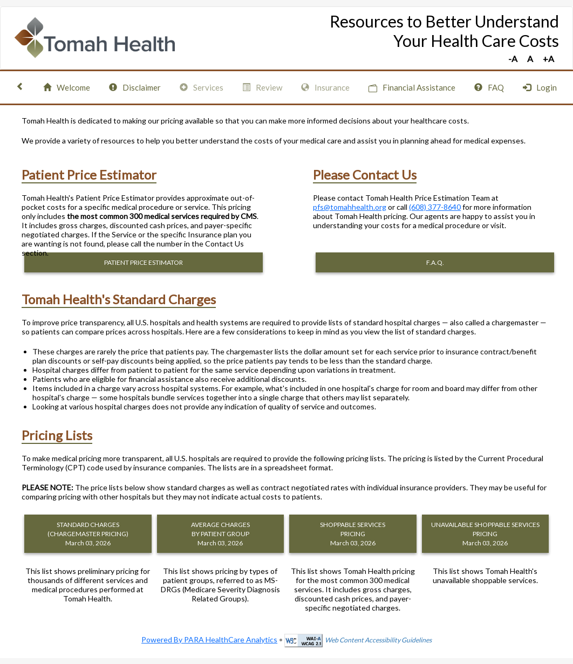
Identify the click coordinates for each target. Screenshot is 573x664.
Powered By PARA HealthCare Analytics (209, 639)
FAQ (489, 87)
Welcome (66, 87)
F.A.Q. (435, 262)
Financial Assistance (412, 88)
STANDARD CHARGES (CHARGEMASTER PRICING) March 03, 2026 (87, 534)
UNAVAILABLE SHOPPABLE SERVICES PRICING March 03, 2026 (485, 534)
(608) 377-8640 (435, 206)
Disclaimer (135, 87)
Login (540, 87)
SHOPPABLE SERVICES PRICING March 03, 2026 (352, 534)
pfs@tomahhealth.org (349, 206)
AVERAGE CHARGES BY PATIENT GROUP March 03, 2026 (220, 534)
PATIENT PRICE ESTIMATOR (143, 262)
